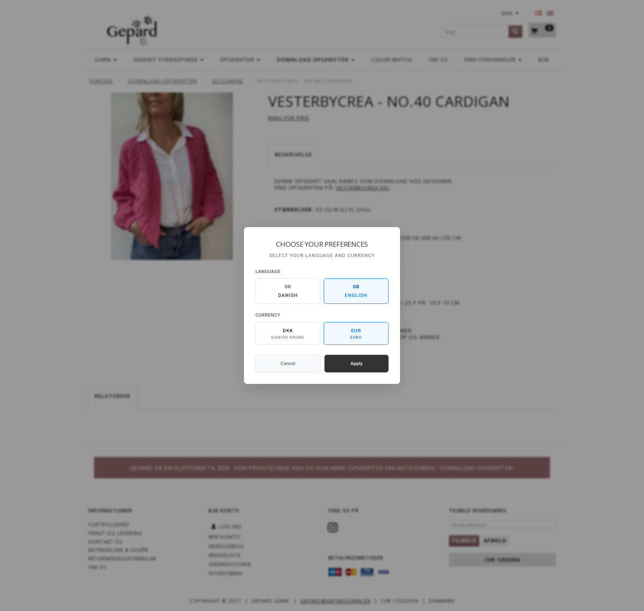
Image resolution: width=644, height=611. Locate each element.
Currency (267, 315)
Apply (356, 363)
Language (268, 271)
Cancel (288, 363)
